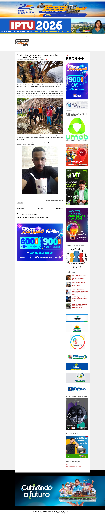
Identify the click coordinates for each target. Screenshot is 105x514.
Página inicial (40, 208)
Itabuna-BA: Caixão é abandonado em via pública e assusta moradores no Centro (79, 306)
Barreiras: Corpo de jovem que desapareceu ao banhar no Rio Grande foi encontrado (39, 56)
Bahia (46, 59)
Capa (67, 464)
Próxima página (59, 208)
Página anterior (21, 208)
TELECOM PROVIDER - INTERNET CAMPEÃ (33, 217)
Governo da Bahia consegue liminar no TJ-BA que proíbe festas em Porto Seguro (80, 284)
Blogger (70, 511)
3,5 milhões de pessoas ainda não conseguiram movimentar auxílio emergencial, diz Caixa (79, 298)
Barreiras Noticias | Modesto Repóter (51, 511)
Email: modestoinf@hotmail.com (73, 466)
